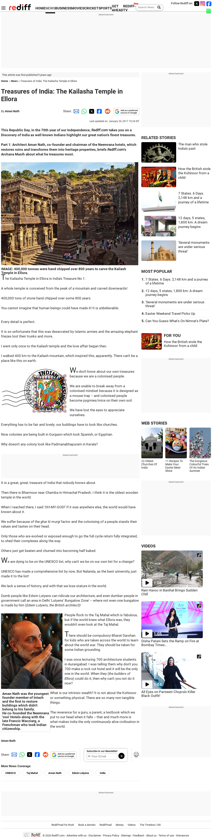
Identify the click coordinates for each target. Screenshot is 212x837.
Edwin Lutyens (80, 773)
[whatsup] (209, 10)
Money (120, 824)
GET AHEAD (117, 8)
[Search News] (158, 7)
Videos (132, 824)
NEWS (50, 8)
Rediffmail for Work (62, 824)
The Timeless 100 (150, 824)
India (102, 773)
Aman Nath (12, 111)
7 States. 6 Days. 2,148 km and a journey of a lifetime (193, 197)
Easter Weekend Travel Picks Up (170, 314)
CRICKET (91, 8)
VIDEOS (148, 546)
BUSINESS (63, 8)
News (14, 81)
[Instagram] (203, 3)
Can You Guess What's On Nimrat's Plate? (177, 321)
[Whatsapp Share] (83, 111)
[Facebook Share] (99, 111)
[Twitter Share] (91, 111)
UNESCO (10, 773)
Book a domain (86, 824)
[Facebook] (209, 3)
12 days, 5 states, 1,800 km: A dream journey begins (192, 222)
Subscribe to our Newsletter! (102, 751)
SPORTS (105, 8)
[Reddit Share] (107, 111)
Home (4, 81)
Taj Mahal (32, 773)
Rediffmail (106, 824)
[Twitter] (197, 3)
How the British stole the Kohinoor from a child (194, 173)
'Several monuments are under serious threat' (194, 247)
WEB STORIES (154, 423)
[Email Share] (75, 111)
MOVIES (77, 8)
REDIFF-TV (129, 8)
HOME (40, 8)
